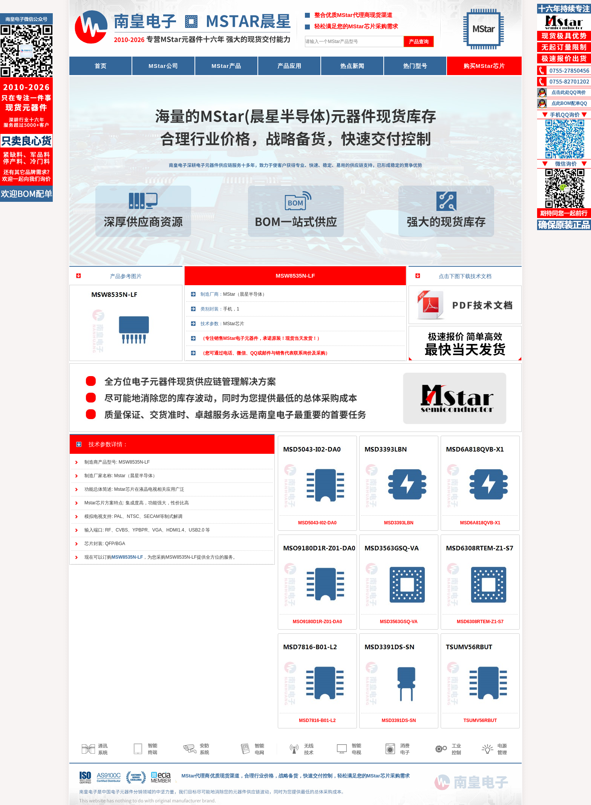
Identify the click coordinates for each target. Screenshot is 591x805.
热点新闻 (352, 66)
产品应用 (289, 66)
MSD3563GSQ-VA (399, 621)
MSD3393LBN (398, 522)
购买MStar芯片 (484, 66)
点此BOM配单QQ (569, 103)
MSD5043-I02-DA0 (317, 522)
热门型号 (415, 66)
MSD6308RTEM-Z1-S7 (480, 621)
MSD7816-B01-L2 (317, 720)
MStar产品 (226, 66)
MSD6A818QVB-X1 (480, 522)
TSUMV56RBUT (480, 720)
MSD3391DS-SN (399, 720)
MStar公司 (163, 66)
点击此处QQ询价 (568, 92)
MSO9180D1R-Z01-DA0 (317, 621)
